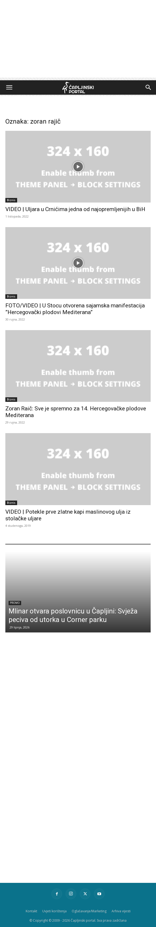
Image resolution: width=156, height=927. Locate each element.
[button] (9, 87)
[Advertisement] (78, 40)
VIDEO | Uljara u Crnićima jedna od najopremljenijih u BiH (75, 209)
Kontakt (31, 911)
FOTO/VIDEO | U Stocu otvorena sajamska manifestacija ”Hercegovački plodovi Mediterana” (75, 308)
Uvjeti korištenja (54, 911)
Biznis (11, 200)
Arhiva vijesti (121, 911)
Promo (15, 602)
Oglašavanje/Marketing (89, 911)
